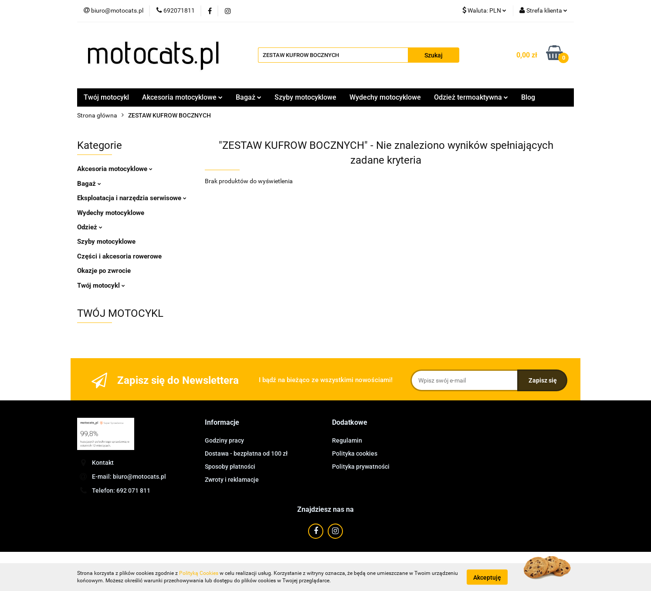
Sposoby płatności (230, 466)
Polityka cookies (354, 453)
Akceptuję (487, 577)
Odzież (89, 227)
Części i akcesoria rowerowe (119, 256)
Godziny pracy (224, 440)
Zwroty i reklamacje (232, 479)
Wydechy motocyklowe (385, 97)
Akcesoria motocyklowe (182, 97)
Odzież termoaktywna (471, 97)
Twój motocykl (106, 97)
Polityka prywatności (361, 466)
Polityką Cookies (198, 573)
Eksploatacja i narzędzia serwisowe (131, 198)
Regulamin (347, 440)
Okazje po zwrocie (104, 271)
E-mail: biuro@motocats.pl (129, 476)
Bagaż (248, 97)
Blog (528, 97)
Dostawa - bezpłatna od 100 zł (246, 453)
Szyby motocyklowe (305, 97)
